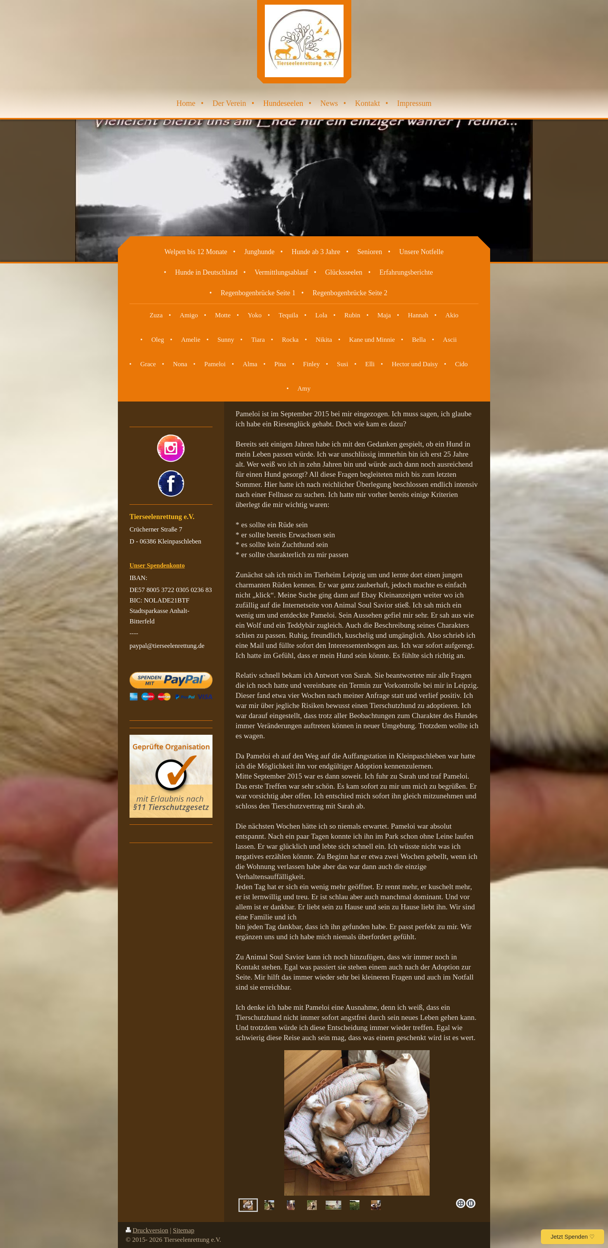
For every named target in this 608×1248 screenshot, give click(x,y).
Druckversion (147, 1230)
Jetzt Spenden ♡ (572, 1236)
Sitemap (183, 1230)
